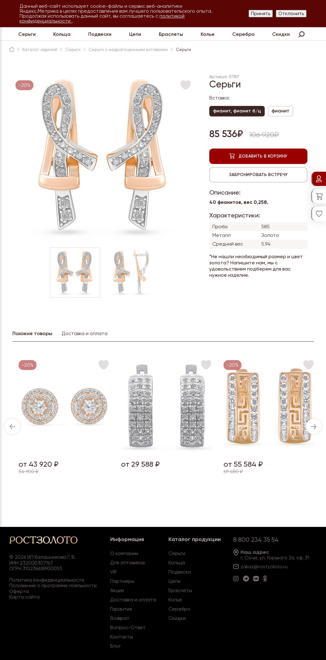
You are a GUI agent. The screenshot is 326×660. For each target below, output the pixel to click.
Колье (208, 34)
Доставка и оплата (133, 600)
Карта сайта (24, 597)
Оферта (19, 591)
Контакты (121, 637)
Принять (260, 13)
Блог (115, 646)
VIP (113, 572)
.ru (285, 567)
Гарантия (121, 609)
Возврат (119, 618)
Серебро (243, 34)
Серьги (27, 34)
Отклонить (291, 13)
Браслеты (171, 34)
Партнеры (122, 581)
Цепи (135, 34)
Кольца (62, 34)
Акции (117, 590)
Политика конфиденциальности (46, 580)
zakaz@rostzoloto (261, 567)
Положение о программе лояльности (53, 585)
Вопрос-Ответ (128, 627)
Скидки (281, 34)
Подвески (99, 34)
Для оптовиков (127, 562)
